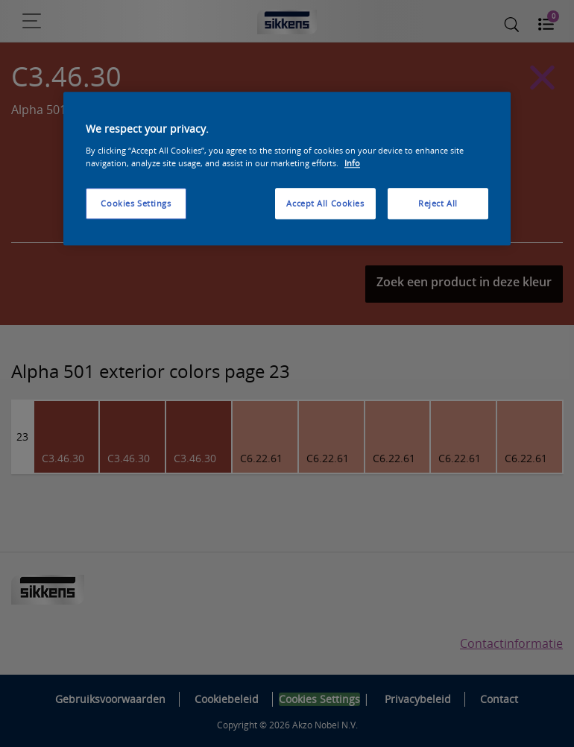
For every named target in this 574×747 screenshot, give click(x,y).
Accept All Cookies (325, 203)
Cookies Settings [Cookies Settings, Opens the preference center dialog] (136, 203)
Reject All (438, 203)
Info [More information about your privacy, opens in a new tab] (352, 162)
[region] (287, 169)
